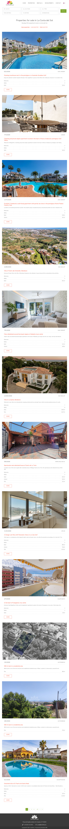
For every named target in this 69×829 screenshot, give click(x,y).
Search (63, 11)
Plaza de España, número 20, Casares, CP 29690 (34, 822)
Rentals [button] (39, 3)
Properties (31, 3)
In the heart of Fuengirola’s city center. (15, 603)
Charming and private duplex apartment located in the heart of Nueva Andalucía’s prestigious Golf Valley (32, 139)
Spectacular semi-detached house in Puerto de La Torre (20, 465)
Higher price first (44, 27)
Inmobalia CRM (44, 827)
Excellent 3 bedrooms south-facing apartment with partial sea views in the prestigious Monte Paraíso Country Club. (33, 204)
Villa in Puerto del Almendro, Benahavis (15, 271)
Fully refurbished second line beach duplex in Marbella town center (23, 334)
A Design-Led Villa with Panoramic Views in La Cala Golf (20, 535)
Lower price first (35, 27)
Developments (49, 3)
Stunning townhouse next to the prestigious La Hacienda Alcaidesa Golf (25, 75)
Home (24, 3)
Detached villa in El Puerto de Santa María (16, 783)
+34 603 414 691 (28, 824)
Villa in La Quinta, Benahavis (12, 400)
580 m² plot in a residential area (13, 666)
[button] (64, 3)
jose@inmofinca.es (41, 824)
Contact (58, 3)
